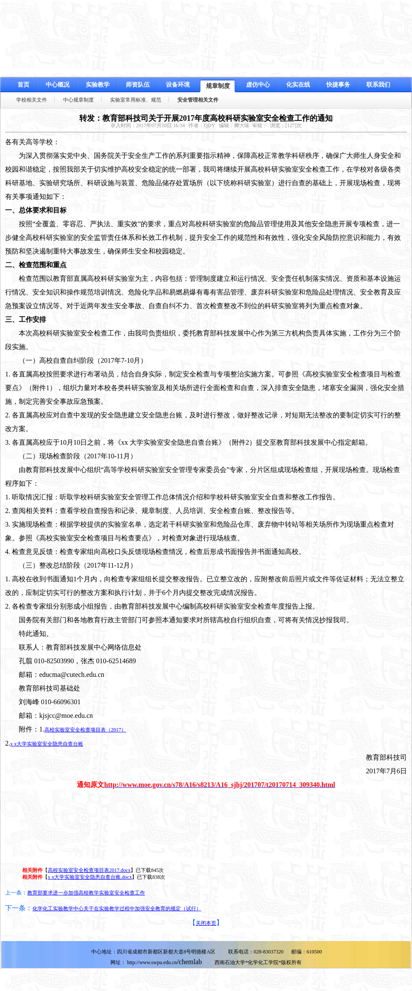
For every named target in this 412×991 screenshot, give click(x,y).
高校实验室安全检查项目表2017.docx (89, 870)
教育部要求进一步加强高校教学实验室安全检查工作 (86, 893)
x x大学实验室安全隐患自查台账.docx (90, 877)
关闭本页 (206, 923)
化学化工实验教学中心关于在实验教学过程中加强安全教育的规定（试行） (116, 909)
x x (46, 744)
